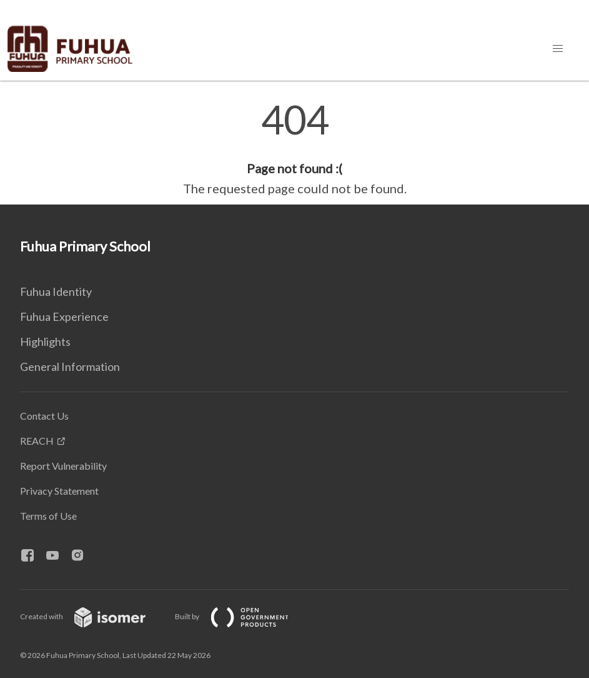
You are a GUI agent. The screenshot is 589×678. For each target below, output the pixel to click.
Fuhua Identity (56, 291)
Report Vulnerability (63, 466)
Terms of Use (48, 516)
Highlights (45, 341)
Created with (93, 616)
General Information (70, 366)
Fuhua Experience (64, 316)
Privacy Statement (59, 491)
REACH (37, 441)
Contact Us (44, 416)
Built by (242, 616)
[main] (294, 148)
